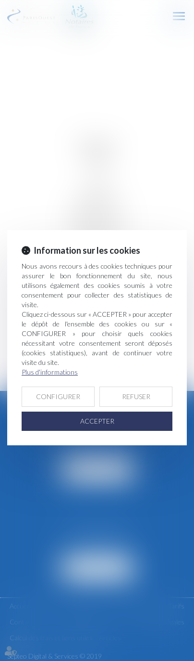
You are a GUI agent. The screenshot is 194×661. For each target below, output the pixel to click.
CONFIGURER (58, 396)
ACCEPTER (97, 421)
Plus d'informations (50, 372)
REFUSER (136, 396)
